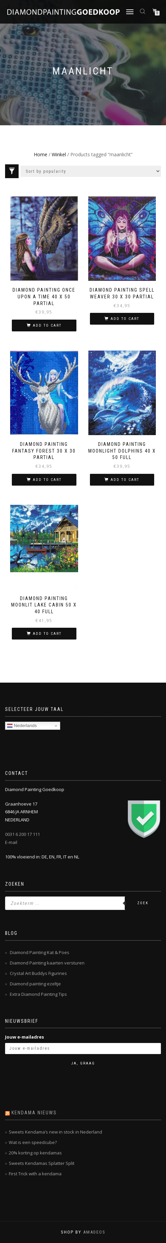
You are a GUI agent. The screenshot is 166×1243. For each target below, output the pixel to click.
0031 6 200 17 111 (22, 834)
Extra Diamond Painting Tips (38, 994)
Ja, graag (83, 1063)
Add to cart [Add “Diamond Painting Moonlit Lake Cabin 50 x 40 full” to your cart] (47, 633)
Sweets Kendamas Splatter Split (41, 1163)
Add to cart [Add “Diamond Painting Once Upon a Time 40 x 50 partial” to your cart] (47, 325)
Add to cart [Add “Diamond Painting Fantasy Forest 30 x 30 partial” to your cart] (47, 480)
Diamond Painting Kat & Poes (39, 952)
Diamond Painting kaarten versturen (47, 963)
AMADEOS (94, 1232)
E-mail (11, 842)
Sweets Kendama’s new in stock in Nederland (55, 1132)
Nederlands (22, 725)
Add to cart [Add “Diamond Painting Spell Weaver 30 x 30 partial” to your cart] (125, 319)
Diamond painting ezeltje (35, 984)
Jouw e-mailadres (24, 1037)
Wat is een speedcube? (33, 1142)
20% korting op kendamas (35, 1153)
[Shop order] (91, 171)
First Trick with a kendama (35, 1174)
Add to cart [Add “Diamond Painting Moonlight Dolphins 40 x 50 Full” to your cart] (125, 480)
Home (40, 154)
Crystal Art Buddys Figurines (38, 973)
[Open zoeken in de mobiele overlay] (143, 11)
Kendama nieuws (34, 1112)
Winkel (59, 154)
